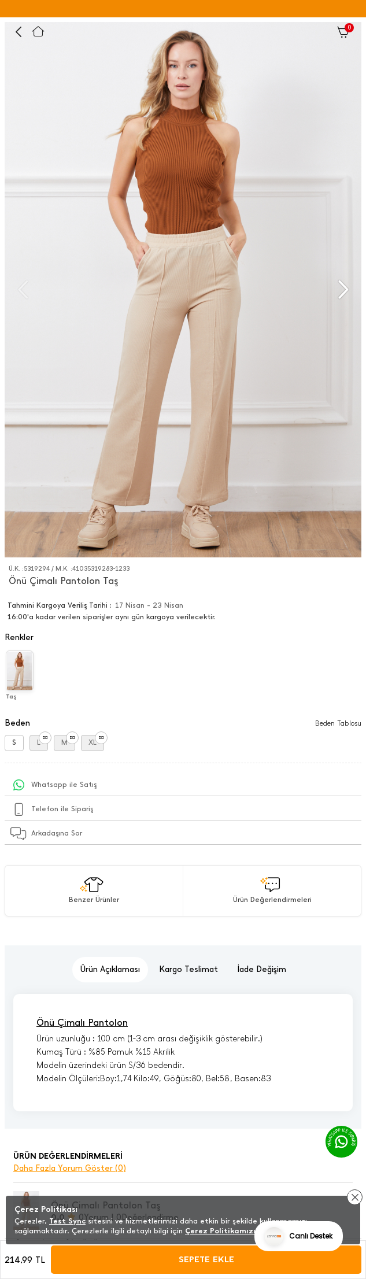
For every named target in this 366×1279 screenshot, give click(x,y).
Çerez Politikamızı (220, 1230)
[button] (342, 289)
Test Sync (67, 1221)
